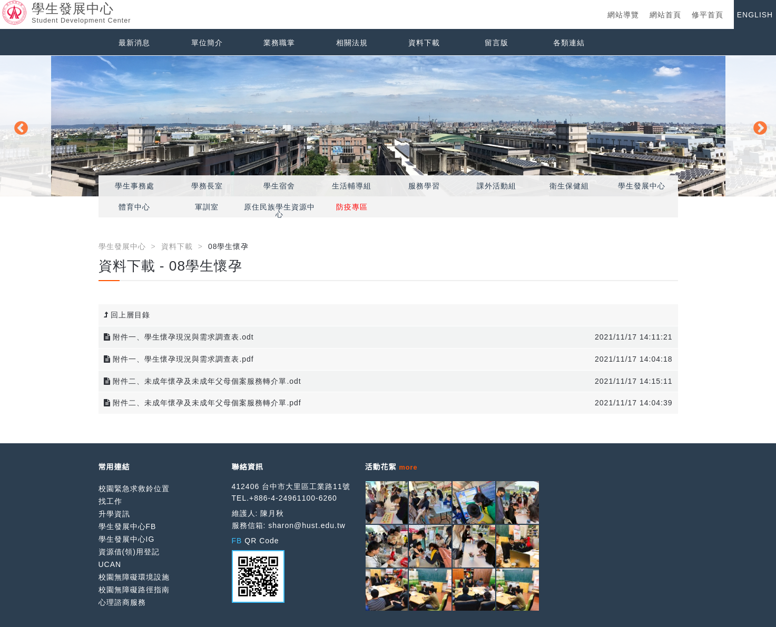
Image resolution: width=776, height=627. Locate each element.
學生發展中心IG (127, 539)
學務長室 (207, 186)
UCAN (110, 564)
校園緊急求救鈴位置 (134, 488)
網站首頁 (665, 15)
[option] (388, 126)
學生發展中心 (641, 186)
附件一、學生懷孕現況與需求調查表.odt (179, 337)
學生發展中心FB (127, 526)
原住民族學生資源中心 (279, 210)
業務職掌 (279, 42)
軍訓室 (207, 207)
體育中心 (134, 207)
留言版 (496, 42)
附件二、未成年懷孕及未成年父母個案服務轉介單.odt (202, 381)
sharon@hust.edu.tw (307, 525)
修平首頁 (707, 15)
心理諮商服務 (122, 602)
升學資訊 (114, 514)
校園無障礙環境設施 (134, 577)
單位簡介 (207, 42)
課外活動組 (496, 186)
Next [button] (757, 126)
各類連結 (569, 42)
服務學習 (424, 186)
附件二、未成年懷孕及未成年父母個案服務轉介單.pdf (202, 403)
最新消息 (134, 42)
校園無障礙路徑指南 (134, 589)
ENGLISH (755, 15)
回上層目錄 (127, 315)
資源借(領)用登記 (129, 552)
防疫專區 (352, 207)
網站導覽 (623, 15)
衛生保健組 (569, 186)
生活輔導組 (351, 186)
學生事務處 (134, 186)
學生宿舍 (279, 186)
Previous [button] (18, 126)
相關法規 (352, 42)
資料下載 (424, 42)
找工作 (110, 501)
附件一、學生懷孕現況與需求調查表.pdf (179, 359)
